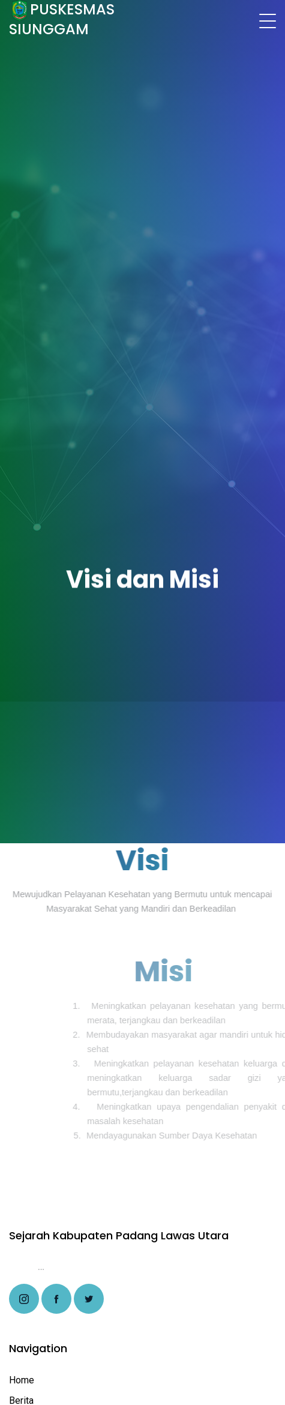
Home (21, 1380)
